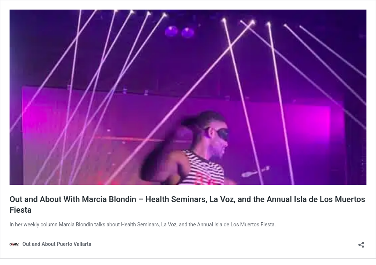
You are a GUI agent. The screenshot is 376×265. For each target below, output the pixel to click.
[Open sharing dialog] (361, 242)
